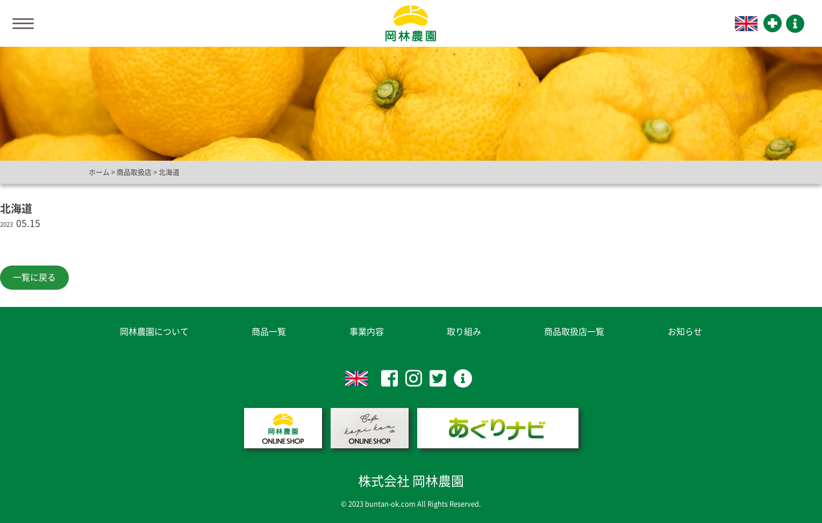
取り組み (464, 331)
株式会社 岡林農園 (411, 481)
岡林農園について (154, 331)
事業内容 (366, 331)
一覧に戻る (34, 277)
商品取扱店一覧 (574, 331)
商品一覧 (269, 331)
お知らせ (685, 331)
